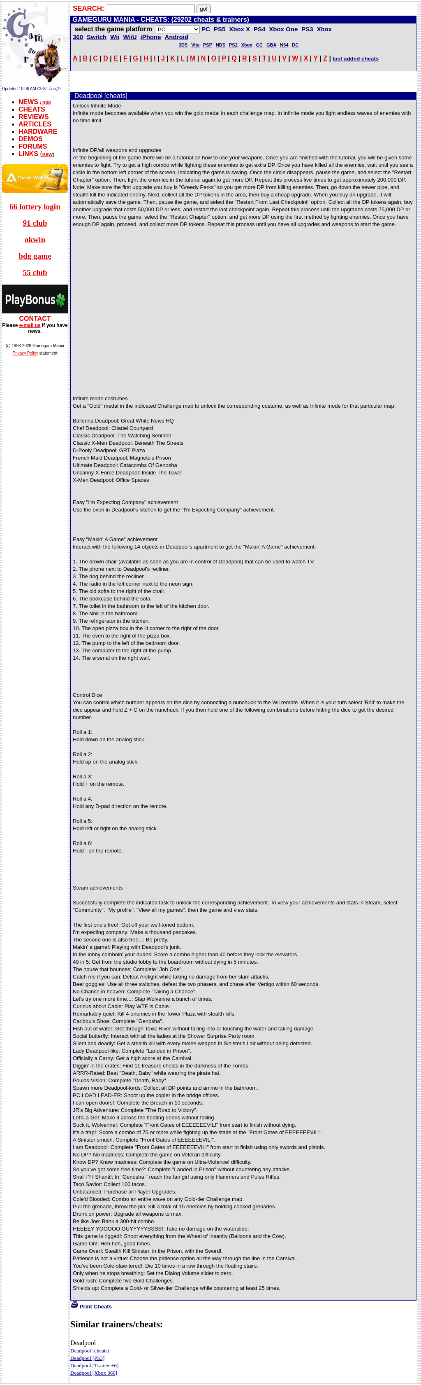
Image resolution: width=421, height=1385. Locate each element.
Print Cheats (91, 1306)
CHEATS (32, 109)
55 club (35, 272)
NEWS (28, 101)
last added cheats (356, 59)
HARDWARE (38, 131)
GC (259, 44)
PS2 (233, 44)
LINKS (28, 153)
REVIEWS (34, 116)
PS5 (219, 29)
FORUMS (33, 146)
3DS (183, 44)
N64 (284, 44)
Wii (114, 36)
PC (205, 29)
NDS (220, 44)
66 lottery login (34, 206)
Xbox (246, 44)
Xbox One (283, 29)
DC (295, 44)
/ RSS (45, 102)
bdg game (35, 256)
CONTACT (35, 318)
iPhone (151, 36)
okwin (35, 239)
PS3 (307, 29)
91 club (35, 223)
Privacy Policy (25, 353)
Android (176, 36)
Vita (195, 44)
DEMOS (31, 138)
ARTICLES (35, 124)
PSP (207, 44)
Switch (96, 36)
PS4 (259, 29)
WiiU (129, 36)
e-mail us (30, 325)
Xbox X (239, 29)
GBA (271, 44)
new (47, 154)
